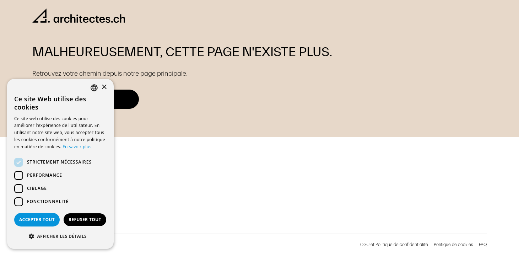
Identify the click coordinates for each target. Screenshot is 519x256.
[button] (60, 236)
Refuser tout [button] (85, 220)
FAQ (483, 244)
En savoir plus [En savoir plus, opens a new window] (77, 147)
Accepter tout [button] (37, 220)
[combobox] (94, 87)
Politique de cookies (453, 244)
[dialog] (60, 164)
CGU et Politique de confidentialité (394, 244)
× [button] (104, 87)
